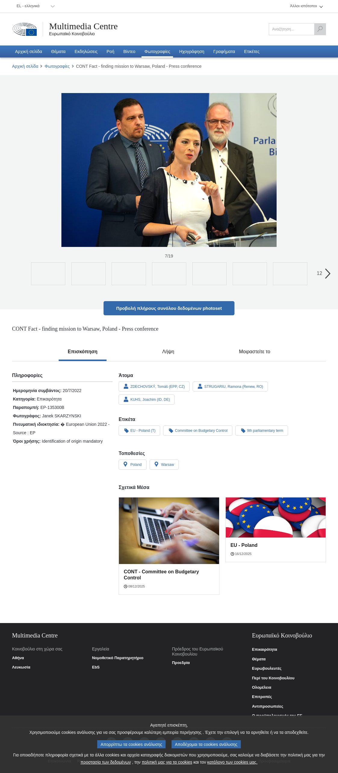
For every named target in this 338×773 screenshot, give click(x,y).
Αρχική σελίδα (25, 66)
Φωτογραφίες (57, 66)
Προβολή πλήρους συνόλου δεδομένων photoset (169, 308)
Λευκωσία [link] (21, 667)
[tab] (83, 351)
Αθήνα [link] (18, 658)
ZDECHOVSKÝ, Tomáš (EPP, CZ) (154, 386)
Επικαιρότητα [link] (264, 649)
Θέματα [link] (258, 659)
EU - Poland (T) (139, 430)
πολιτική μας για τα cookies (167, 763)
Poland (132, 464)
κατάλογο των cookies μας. (232, 763)
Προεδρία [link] (181, 663)
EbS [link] (96, 667)
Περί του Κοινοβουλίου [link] (273, 678)
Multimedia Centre (83, 26)
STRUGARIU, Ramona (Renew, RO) (230, 386)
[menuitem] (34, 6)
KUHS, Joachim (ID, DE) (146, 399)
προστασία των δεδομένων (106, 763)
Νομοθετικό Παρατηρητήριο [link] (118, 658)
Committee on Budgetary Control (198, 430)
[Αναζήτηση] (320, 29)
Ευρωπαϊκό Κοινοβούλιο (72, 33)
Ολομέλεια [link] (261, 687)
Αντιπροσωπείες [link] (267, 706)
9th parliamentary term (261, 430)
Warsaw (164, 464)
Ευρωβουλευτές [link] (266, 668)
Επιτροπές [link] (262, 697)
